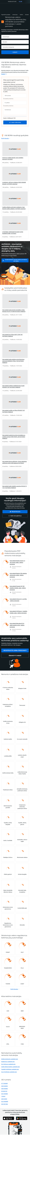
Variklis (21, 14)
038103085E (4, 1086)
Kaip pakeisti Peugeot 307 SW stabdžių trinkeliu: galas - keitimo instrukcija (18, 587)
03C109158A (4, 1104)
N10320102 (4, 1091)
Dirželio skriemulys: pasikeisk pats (9, 1059)
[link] (4, 74)
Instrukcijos (15, 14)
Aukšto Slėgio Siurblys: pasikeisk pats (10, 1066)
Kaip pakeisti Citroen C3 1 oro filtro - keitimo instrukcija (18, 599)
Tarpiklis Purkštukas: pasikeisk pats (10, 1069)
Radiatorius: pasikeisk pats (8, 1061)
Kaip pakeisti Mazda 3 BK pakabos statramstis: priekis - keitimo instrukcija (18, 575)
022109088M (4, 1101)
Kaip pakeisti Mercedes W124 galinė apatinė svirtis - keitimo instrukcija (17, 625)
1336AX (3, 1096)
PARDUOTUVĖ (12, 1)
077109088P (4, 1083)
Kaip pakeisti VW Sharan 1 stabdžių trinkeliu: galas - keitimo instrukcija (18, 612)
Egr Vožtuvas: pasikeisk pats (8, 1064)
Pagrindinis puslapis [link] (5, 14)
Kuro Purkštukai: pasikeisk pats (9, 1072)
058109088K (4, 1088)
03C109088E (4, 1094)
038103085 (4, 1099)
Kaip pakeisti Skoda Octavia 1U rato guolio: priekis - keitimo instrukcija (17, 562)
